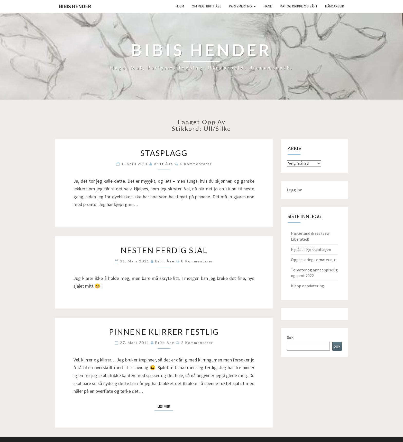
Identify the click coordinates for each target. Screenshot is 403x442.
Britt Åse (163, 164)
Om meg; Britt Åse (206, 6)
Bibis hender (75, 6)
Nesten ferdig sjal (164, 250)
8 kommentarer (197, 261)
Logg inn (294, 189)
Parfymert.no (240, 6)
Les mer (165, 406)
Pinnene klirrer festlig (164, 331)
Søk (290, 337)
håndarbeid (334, 6)
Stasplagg (164, 153)
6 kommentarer (196, 164)
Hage (268, 6)
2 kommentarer (197, 342)
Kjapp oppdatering (307, 285)
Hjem (180, 6)
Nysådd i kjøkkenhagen (311, 249)
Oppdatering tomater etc (313, 259)
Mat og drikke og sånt (298, 6)
